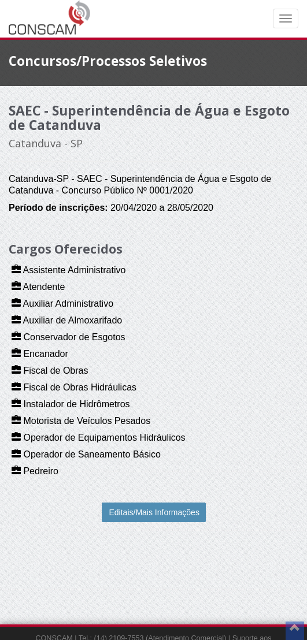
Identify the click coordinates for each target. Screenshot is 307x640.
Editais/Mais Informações (154, 512)
